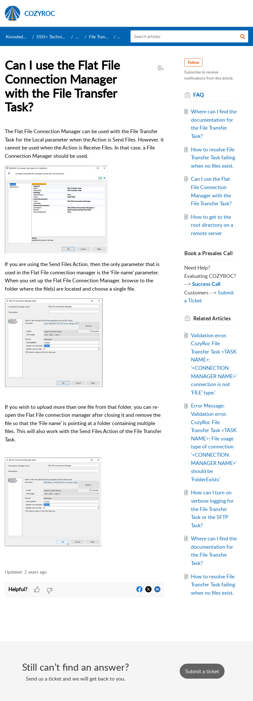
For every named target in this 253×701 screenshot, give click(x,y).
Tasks (80, 37)
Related (212, 318)
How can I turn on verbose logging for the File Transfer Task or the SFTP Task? (212, 509)
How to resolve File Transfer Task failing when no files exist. (213, 157)
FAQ (122, 37)
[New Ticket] (202, 671)
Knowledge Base (22, 37)
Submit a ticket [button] (202, 671)
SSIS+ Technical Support (60, 37)
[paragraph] (84, 344)
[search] (189, 36)
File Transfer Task (105, 37)
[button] (242, 36)
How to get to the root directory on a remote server (212, 225)
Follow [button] (193, 62)
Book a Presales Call (208, 253)
